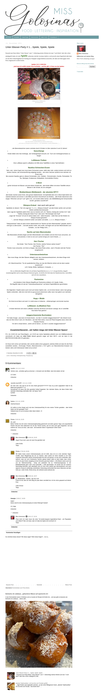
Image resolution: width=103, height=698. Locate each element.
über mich (44, 37)
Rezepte (16, 37)
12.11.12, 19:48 (27, 383)
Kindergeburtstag (21, 355)
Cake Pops (25, 37)
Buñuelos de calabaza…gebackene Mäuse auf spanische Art (26, 594)
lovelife (13, 368)
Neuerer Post (10, 585)
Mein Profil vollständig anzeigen (86, 58)
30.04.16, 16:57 (32, 476)
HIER (45, 346)
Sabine (13, 401)
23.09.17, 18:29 (20, 498)
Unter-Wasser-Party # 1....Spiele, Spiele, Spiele (29, 673)
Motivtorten (34, 37)
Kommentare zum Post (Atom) (20, 588)
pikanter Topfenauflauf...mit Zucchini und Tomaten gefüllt (31, 683)
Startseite (8, 37)
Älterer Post (68, 585)
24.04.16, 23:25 (32, 437)
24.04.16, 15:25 (19, 419)
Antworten (13, 377)
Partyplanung (29, 355)
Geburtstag (13, 355)
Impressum (53, 37)
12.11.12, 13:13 (20, 368)
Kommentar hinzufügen (13, 532)
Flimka (13, 419)
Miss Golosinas (20, 437)
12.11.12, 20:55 (19, 401)
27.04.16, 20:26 (24, 451)
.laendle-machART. (16, 383)
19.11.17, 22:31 (32, 516)
